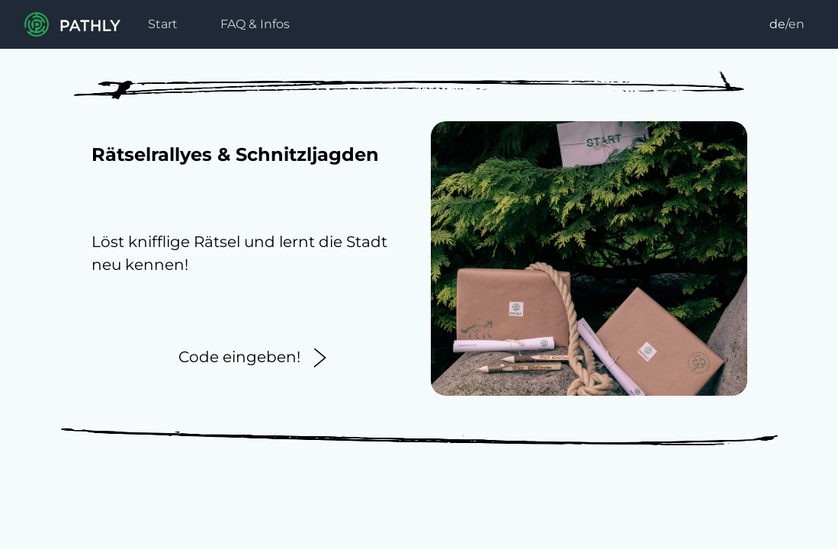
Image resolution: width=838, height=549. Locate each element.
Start (163, 24)
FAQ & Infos (255, 24)
